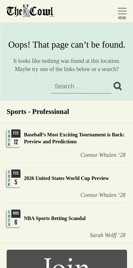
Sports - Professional (38, 112)
